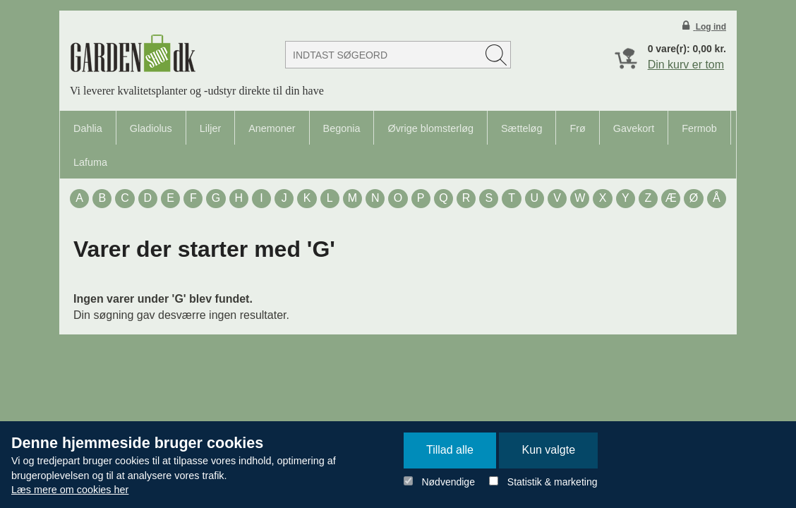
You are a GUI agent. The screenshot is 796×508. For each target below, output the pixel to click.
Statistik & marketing (552, 482)
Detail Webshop (132, 53)
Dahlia (87, 128)
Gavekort (633, 128)
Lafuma (90, 162)
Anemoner (271, 128)
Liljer (210, 128)
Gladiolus (151, 128)
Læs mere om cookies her (69, 489)
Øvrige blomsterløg (430, 128)
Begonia (342, 128)
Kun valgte (548, 450)
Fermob (699, 128)
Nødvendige (448, 482)
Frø (577, 128)
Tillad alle (450, 450)
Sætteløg (521, 128)
